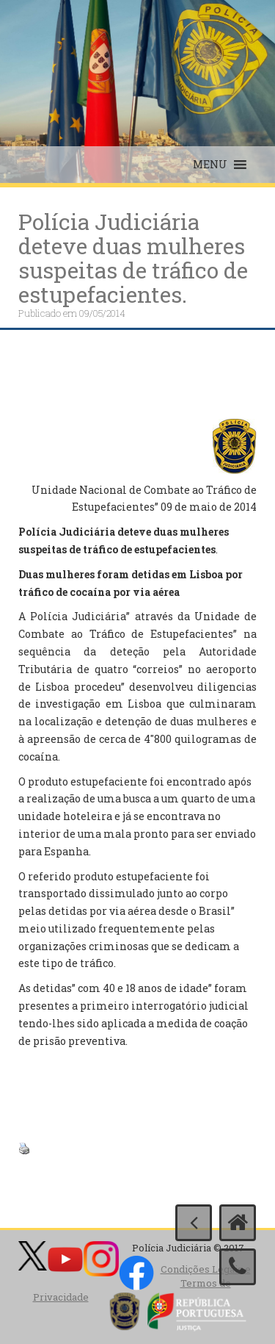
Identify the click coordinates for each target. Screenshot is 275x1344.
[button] (210, 164)
